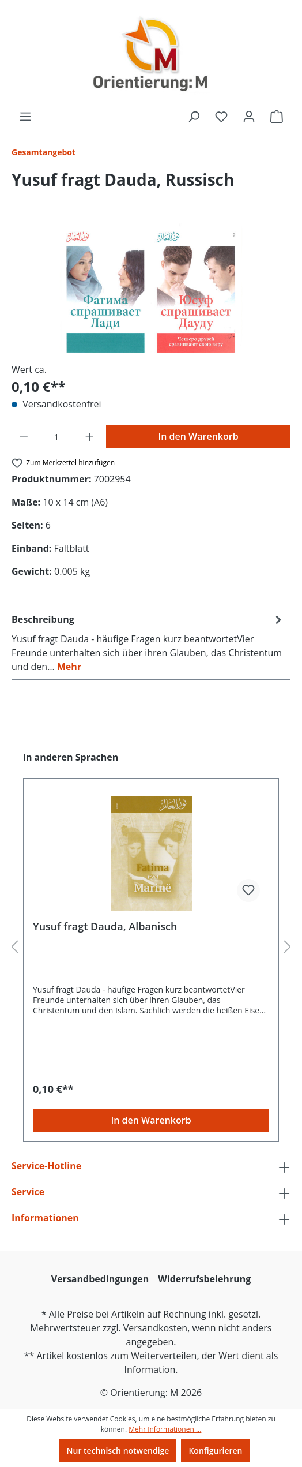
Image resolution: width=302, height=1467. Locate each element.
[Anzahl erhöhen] (90, 436)
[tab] (148, 642)
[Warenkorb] (276, 116)
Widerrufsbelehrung (204, 1279)
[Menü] (25, 116)
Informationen (45, 1217)
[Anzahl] (56, 436)
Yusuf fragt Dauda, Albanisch (105, 926)
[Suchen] (193, 116)
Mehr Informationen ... (165, 1429)
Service (28, 1191)
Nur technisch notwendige (118, 1450)
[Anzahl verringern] (24, 436)
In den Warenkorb (198, 436)
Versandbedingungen (100, 1279)
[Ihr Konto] (249, 116)
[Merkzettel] (221, 116)
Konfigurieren (215, 1450)
